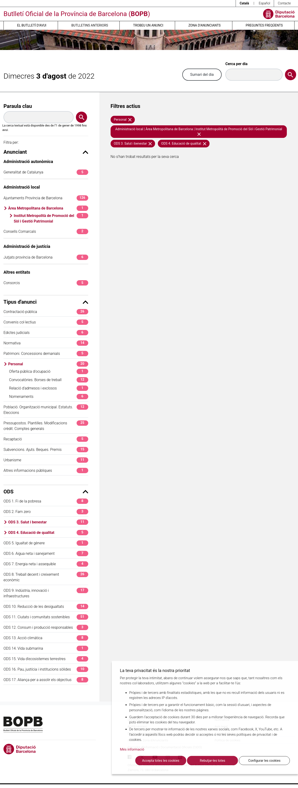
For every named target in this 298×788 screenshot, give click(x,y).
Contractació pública (45, 311)
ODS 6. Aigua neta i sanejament (45, 553)
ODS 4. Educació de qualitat (48, 532)
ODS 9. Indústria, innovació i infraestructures (45, 593)
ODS (45, 492)
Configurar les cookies (264, 760)
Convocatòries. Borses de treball (48, 379)
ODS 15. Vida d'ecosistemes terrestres (45, 659)
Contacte (284, 3)
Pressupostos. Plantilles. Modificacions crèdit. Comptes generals (45, 425)
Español (264, 3)
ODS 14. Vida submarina (45, 648)
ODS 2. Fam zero (45, 511)
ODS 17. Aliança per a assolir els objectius (45, 679)
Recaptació (45, 439)
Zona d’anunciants (204, 25)
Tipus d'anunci (45, 302)
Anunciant (45, 152)
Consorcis (45, 283)
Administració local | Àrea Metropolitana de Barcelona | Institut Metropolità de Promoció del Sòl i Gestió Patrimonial (198, 131)
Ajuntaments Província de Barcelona (45, 198)
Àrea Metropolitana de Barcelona (48, 208)
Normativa (45, 343)
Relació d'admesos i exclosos (48, 388)
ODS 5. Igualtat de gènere (45, 543)
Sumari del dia (202, 74)
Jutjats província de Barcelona (45, 257)
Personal (48, 364)
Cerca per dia (236, 64)
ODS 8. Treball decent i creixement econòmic (45, 577)
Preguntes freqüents (264, 25)
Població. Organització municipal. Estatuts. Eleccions (45, 409)
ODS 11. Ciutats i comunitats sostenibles (45, 617)
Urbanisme (45, 460)
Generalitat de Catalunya (45, 172)
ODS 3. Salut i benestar (48, 522)
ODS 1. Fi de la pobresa (45, 501)
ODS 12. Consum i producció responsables (45, 627)
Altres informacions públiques (45, 470)
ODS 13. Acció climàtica (45, 638)
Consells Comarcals (45, 231)
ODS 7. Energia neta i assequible (45, 564)
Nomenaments (48, 396)
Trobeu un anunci (148, 25)
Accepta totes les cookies (160, 760)
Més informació (132, 749)
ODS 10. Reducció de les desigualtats (45, 606)
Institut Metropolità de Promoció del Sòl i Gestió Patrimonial (51, 218)
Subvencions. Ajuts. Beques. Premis (45, 449)
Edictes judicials (45, 332)
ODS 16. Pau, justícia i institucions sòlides (45, 669)
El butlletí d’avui (31, 25)
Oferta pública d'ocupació (48, 371)
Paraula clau (17, 106)
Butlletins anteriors (89, 25)
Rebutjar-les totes (212, 760)
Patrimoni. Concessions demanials (45, 353)
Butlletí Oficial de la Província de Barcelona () (76, 14)
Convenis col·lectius (45, 322)
